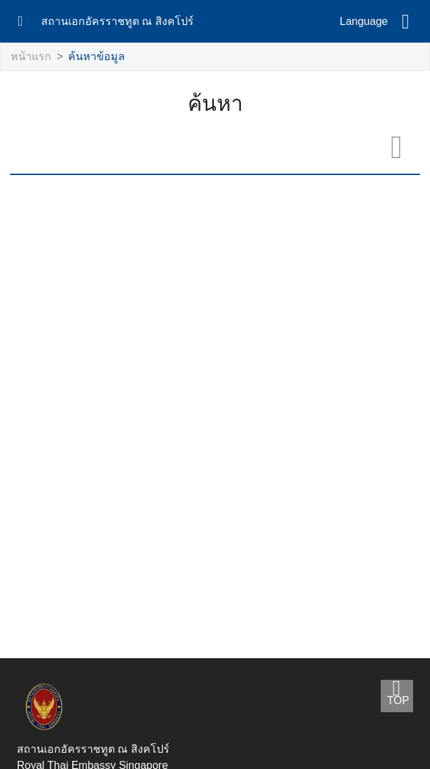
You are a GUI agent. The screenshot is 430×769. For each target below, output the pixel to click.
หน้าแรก (29, 57)
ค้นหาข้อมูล (88, 57)
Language (363, 22)
